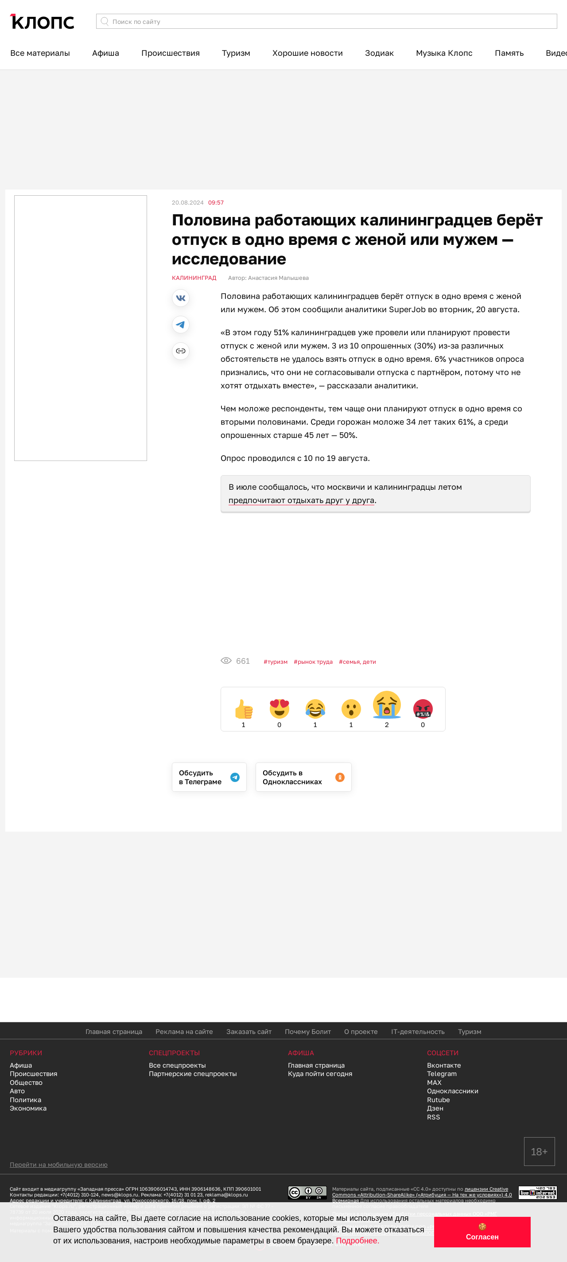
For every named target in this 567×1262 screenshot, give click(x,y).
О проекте (361, 1031)
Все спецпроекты (177, 1065)
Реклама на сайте (184, 1031)
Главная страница (113, 1031)
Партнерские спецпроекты (193, 1073)
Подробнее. (358, 1240)
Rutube (438, 1099)
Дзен (435, 1108)
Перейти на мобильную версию (59, 1164)
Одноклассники (452, 1091)
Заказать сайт (249, 1031)
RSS (433, 1117)
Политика (25, 1099)
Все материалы (40, 53)
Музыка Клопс (444, 53)
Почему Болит (308, 1031)
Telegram (442, 1073)
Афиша (105, 53)
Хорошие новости (307, 53)
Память (509, 53)
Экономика (28, 1108)
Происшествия (170, 53)
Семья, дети (359, 661)
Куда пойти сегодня (320, 1073)
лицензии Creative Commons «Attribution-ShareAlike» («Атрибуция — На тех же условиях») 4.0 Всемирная (422, 1194)
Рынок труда (315, 661)
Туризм (236, 53)
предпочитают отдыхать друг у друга (301, 500)
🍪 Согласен (482, 1232)
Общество (26, 1082)
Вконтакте (444, 1065)
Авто (17, 1091)
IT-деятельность (418, 1031)
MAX (434, 1082)
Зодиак (379, 53)
